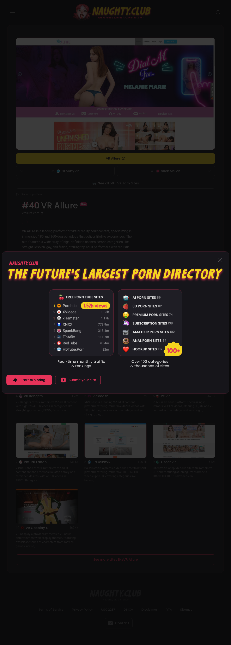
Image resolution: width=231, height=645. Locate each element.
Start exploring (32, 380)
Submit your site (82, 380)
